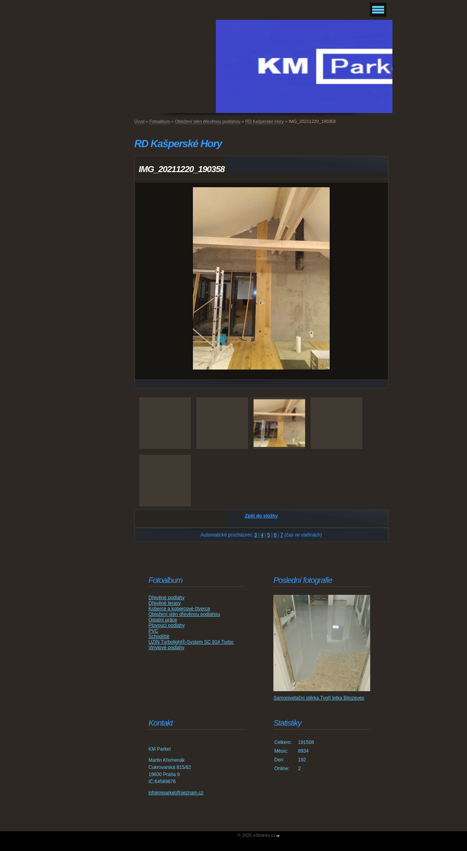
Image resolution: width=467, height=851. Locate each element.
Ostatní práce (162, 620)
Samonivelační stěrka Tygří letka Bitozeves (318, 698)
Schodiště (158, 636)
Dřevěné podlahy (166, 597)
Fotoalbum (159, 121)
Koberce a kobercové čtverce (179, 608)
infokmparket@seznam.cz (175, 792)
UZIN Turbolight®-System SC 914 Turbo (190, 642)
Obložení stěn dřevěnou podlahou (207, 121)
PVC (153, 631)
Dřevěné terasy (164, 603)
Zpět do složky (261, 516)
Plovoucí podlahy (166, 625)
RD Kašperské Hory (264, 121)
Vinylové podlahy (166, 647)
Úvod (140, 121)
